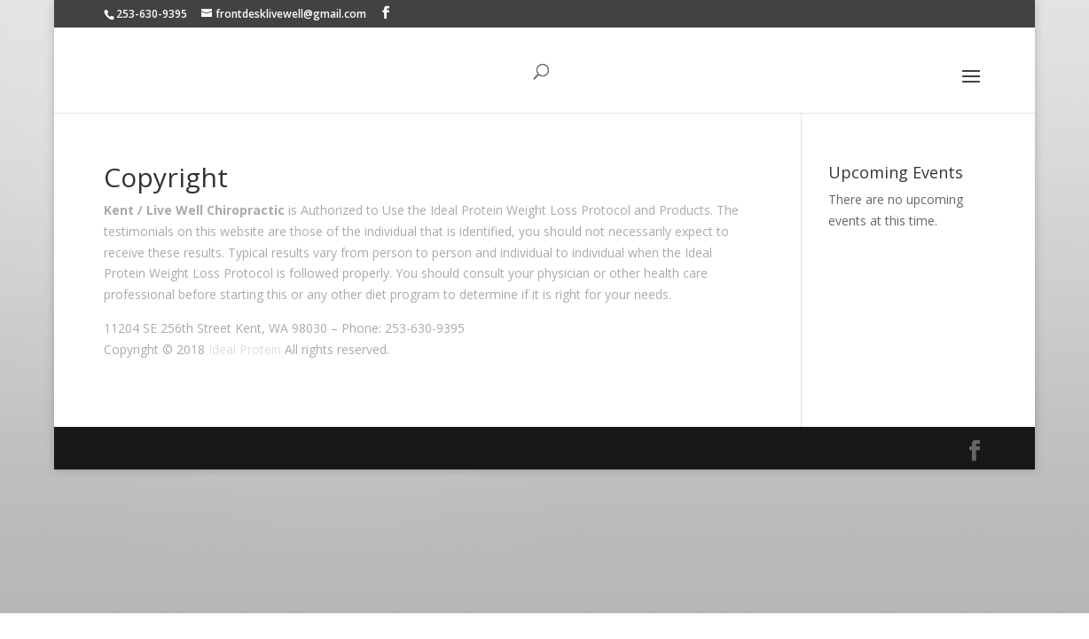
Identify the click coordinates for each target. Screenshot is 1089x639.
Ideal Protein (244, 349)
